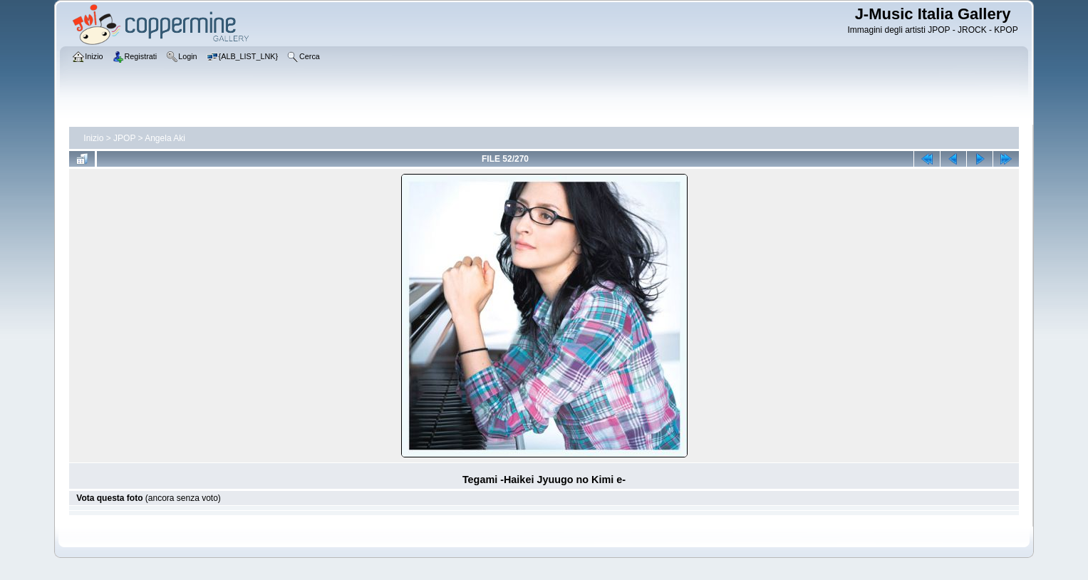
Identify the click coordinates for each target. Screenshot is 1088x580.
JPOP (124, 138)
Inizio (93, 138)
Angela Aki (165, 138)
